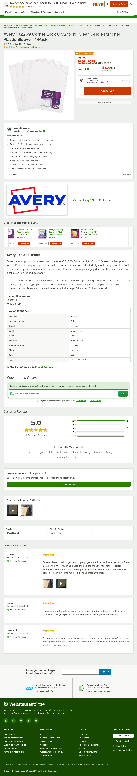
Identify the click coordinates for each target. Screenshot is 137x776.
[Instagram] (6, 720)
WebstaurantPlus (11, 734)
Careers (82, 741)
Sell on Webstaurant (88, 752)
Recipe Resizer (10, 748)
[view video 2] (61, 583)
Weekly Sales (46, 741)
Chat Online (119, 746)
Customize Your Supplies (15, 745)
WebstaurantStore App (14, 741)
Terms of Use (81, 401)
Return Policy (85, 755)
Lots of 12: (84, 69)
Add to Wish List (104, 103)
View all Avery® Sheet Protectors (92, 200)
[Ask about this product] (68, 394)
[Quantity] (81, 91)
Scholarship (84, 748)
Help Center (123, 735)
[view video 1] (13, 510)
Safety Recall (46, 755)
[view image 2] (26, 510)
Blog (42, 734)
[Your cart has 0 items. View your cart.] (129, 5)
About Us (83, 734)
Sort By (9, 529)
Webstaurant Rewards (13, 738)
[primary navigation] (10, 5)
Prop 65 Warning (44, 367)
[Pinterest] (36, 720)
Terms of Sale (10, 765)
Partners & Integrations (14, 752)
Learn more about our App (99, 691)
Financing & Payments (89, 745)
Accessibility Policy (55, 765)
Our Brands (84, 738)
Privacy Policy (95, 401)
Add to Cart (24, 244)
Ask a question (37, 47)
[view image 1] (48, 583)
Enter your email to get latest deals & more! (41, 672)
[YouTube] (13, 720)
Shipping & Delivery (123, 750)
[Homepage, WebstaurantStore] (68, 5)
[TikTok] (28, 720)
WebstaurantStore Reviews (52, 752)
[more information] (44, 131)
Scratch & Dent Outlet (50, 738)
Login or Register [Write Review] (68, 484)
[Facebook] (21, 720)
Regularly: (82, 57)
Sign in (124, 80)
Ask (123, 393)
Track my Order (123, 741)
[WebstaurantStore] (40, 704)
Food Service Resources (51, 748)
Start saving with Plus (45, 691)
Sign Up (105, 671)
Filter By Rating (57, 529)
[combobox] (69, 13)
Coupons (44, 745)
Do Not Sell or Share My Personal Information (87, 765)
